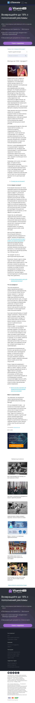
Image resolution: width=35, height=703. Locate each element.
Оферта (9, 646)
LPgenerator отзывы (12, 639)
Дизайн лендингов (12, 665)
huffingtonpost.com (16, 427)
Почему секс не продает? (18, 181)
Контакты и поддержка (13, 644)
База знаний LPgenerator (13, 637)
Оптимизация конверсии (13, 667)
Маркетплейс (11, 657)
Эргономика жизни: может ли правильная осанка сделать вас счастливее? (15, 557)
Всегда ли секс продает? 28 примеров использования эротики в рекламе (18, 389)
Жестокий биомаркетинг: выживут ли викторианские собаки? (16, 477)
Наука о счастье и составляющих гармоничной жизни (16, 536)
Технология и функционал (14, 652)
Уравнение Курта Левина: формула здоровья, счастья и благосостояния (16, 517)
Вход (26, 2)
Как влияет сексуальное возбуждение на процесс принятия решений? (17, 497)
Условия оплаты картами (13, 700)
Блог (9, 635)
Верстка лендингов (12, 663)
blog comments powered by (17, 585)
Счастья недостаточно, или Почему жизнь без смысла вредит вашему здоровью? (16, 579)
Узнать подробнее (18, 43)
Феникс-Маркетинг (20, 678)
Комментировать (16, 445)
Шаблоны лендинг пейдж (14, 654)
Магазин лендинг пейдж (13, 656)
